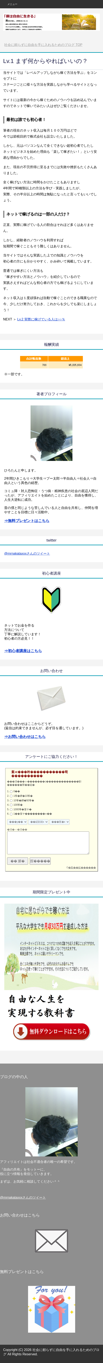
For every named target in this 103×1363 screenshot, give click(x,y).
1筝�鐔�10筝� (23, 795)
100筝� (18, 804)
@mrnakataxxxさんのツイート (27, 553)
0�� (16, 791)
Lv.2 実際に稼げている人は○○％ (41, 319)
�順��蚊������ (82, 867)
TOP (43, 45)
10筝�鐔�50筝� (23, 800)
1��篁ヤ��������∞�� (32, 813)
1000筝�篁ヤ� (22, 809)
